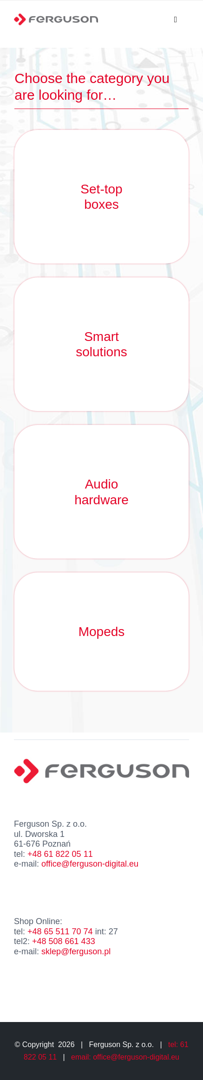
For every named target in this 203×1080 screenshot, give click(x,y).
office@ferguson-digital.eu (89, 863)
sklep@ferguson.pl (76, 951)
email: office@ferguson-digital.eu (125, 1057)
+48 (59, 854)
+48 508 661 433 (63, 941)
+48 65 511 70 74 (60, 931)
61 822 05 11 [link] (68, 854)
